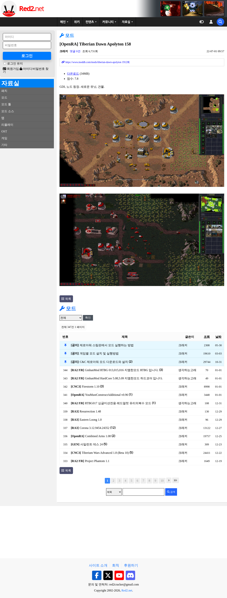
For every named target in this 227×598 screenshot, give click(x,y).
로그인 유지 (15, 63)
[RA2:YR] (77, 370)
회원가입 (11, 68)
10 (162, 480)
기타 (4, 144)
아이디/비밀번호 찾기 (25, 70)
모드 (67, 35)
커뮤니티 (108, 21)
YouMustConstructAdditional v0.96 (109, 394)
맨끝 (175, 480)
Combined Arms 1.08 (100, 436)
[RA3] (75, 411)
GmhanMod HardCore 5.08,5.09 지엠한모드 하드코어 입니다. (124, 378)
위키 (77, 21)
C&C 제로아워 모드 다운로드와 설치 (106, 361)
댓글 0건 (75, 51)
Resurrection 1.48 (90, 411)
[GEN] (75, 444)
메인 (63, 21)
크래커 (64, 51)
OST (4, 131)
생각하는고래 (187, 370)
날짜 (218, 336)
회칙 (115, 565)
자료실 (126, 21)
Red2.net (126, 590)
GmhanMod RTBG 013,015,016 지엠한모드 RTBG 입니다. (124, 370)
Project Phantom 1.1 (97, 461)
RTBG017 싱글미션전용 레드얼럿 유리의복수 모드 (120, 403)
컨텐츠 (90, 21)
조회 (207, 336)
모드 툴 (6, 104)
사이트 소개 (98, 565)
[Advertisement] (27, 207)
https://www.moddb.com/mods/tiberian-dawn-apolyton (96, 62)
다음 (168, 480)
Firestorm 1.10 (93, 386)
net (31, 8)
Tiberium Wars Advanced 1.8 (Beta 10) (107, 452)
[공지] (75, 345)
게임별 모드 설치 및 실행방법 (99, 353)
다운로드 (73, 73)
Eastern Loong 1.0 (91, 419)
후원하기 (131, 565)
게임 (4, 138)
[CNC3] (76, 386)
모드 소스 (7, 111)
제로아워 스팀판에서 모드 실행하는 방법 (107, 345)
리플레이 (7, 124)
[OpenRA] (77, 394)
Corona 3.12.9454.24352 (98, 427)
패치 (4, 90)
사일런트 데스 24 (93, 444)
